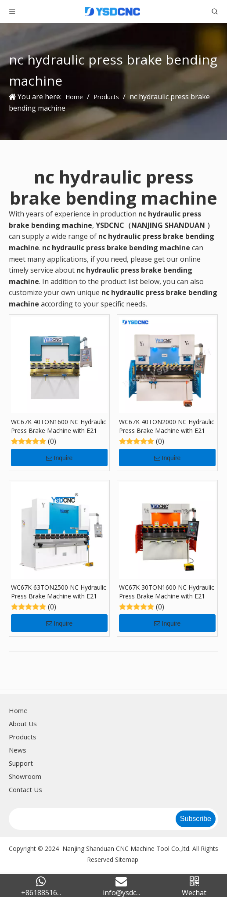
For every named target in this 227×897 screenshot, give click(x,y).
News (17, 750)
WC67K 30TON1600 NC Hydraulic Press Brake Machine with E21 (166, 591)
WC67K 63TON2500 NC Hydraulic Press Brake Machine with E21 (58, 591)
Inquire (59, 457)
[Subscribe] (196, 819)
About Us (23, 723)
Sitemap (126, 859)
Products (22, 736)
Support (21, 763)
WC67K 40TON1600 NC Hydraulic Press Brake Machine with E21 (58, 426)
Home (18, 710)
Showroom (25, 776)
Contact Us (25, 789)
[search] (91, 819)
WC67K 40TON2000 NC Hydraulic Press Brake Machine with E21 (166, 426)
